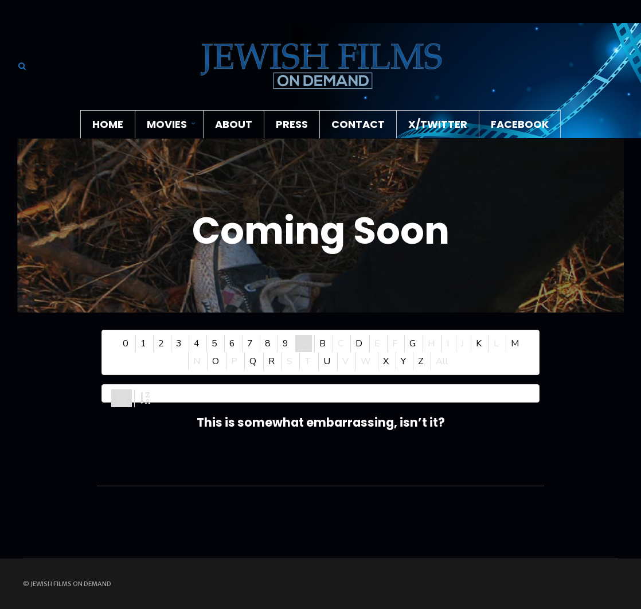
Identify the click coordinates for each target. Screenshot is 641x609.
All (442, 361)
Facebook (520, 124)
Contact (358, 124)
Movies (167, 124)
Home (107, 124)
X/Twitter (437, 124)
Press (292, 124)
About (233, 124)
